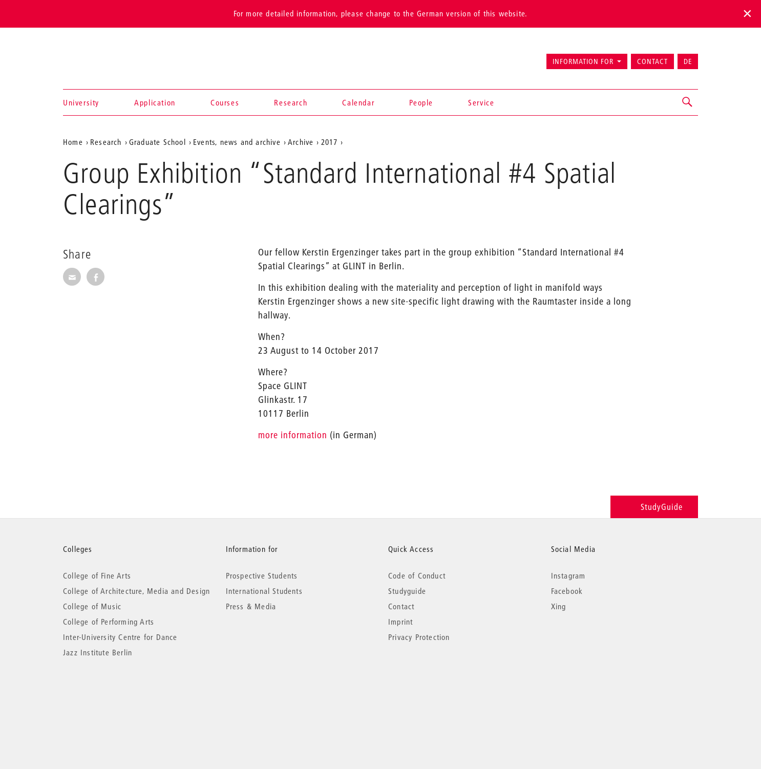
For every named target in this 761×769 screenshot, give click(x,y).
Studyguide (407, 591)
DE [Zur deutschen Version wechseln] (688, 61)
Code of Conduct (417, 575)
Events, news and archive (237, 142)
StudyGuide (654, 506)
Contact (652, 61)
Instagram (568, 575)
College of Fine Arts (97, 575)
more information (292, 435)
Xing (558, 606)
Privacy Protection (419, 637)
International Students (264, 591)
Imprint (400, 621)
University (81, 102)
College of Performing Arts (108, 621)
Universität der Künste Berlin (103, 56)
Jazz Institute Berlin (97, 652)
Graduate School (157, 142)
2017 (329, 142)
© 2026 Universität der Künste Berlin (116, 695)
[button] (688, 102)
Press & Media (251, 606)
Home (73, 142)
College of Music (92, 606)
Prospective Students (262, 575)
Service (481, 102)
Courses (224, 102)
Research (290, 102)
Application (155, 102)
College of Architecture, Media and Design (136, 591)
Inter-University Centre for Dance (120, 637)
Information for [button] (583, 61)
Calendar (358, 102)
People (421, 102)
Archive (300, 142)
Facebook (567, 591)
